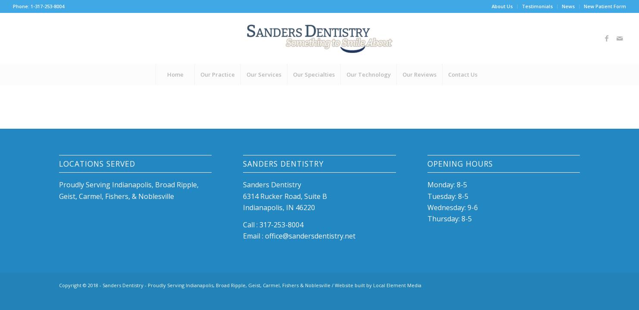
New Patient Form (605, 6)
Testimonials (537, 6)
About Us (502, 6)
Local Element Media (397, 285)
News (568, 6)
